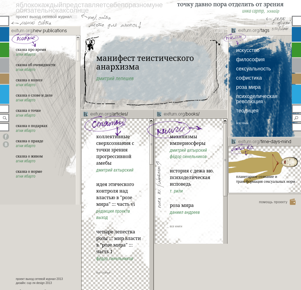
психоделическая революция (256, 99)
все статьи (103, 272)
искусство (248, 50)
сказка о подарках (31, 126)
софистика (249, 77)
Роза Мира (182, 205)
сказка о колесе (29, 80)
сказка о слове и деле (34, 95)
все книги (176, 226)
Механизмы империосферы (188, 139)
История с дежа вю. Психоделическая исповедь (192, 177)
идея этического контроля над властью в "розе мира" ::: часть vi (115, 194)
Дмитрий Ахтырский (188, 150)
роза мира (248, 87)
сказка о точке (28, 110)
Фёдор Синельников (188, 156)
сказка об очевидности (35, 65)
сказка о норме (29, 171)
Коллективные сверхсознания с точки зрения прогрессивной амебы (115, 149)
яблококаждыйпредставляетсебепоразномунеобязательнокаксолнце (89, 7)
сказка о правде (29, 141)
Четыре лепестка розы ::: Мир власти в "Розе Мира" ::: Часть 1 (118, 241)
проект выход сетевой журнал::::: (46, 16)
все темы (242, 123)
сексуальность (253, 68)
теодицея (247, 110)
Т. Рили (176, 191)
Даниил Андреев (185, 212)
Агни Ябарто (26, 54)
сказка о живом (29, 156)
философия (250, 59)
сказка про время (31, 49)
